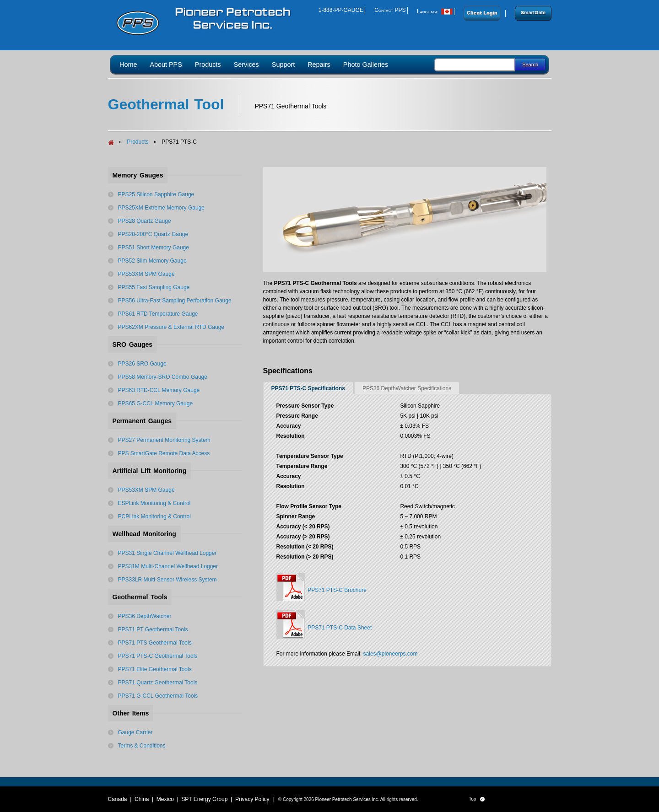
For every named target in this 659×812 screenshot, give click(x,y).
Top (477, 799)
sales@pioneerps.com (390, 654)
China (142, 799)
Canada (117, 799)
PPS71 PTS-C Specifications (308, 388)
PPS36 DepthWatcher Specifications (406, 388)
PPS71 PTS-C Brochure (321, 587)
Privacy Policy (252, 799)
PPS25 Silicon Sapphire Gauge (156, 194)
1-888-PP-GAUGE (341, 10)
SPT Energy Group (204, 799)
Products (137, 142)
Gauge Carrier (135, 732)
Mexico (165, 799)
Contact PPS (389, 10)
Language (435, 11)
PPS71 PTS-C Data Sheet (324, 624)
